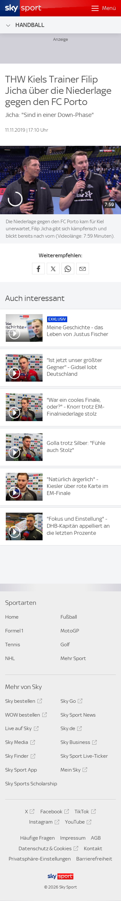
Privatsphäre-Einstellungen (40, 859)
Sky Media (19, 743)
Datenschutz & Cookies (48, 849)
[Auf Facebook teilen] (38, 268)
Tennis (12, 644)
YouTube (77, 823)
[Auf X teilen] (53, 268)
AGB (96, 838)
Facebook (53, 812)
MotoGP (69, 631)
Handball (24, 25)
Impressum (72, 838)
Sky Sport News (78, 715)
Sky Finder (19, 757)
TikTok (84, 812)
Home (12, 617)
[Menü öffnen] (104, 8)
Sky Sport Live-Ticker (84, 756)
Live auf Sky (20, 729)
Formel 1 (14, 631)
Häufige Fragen (37, 838)
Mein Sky (72, 771)
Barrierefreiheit (94, 859)
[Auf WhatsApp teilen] (67, 268)
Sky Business (77, 743)
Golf (65, 644)
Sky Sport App (21, 770)
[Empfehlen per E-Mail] (82, 268)
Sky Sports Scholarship (31, 784)
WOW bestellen (25, 716)
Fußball (68, 617)
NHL (10, 658)
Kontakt (93, 848)
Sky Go (70, 702)
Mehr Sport (73, 658)
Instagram (43, 823)
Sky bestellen (22, 702)
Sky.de (70, 729)
